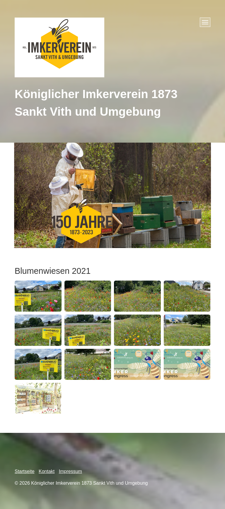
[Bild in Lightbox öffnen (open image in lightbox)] (38, 296)
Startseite (25, 471)
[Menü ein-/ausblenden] (205, 22)
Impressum (70, 471)
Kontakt (46, 471)
